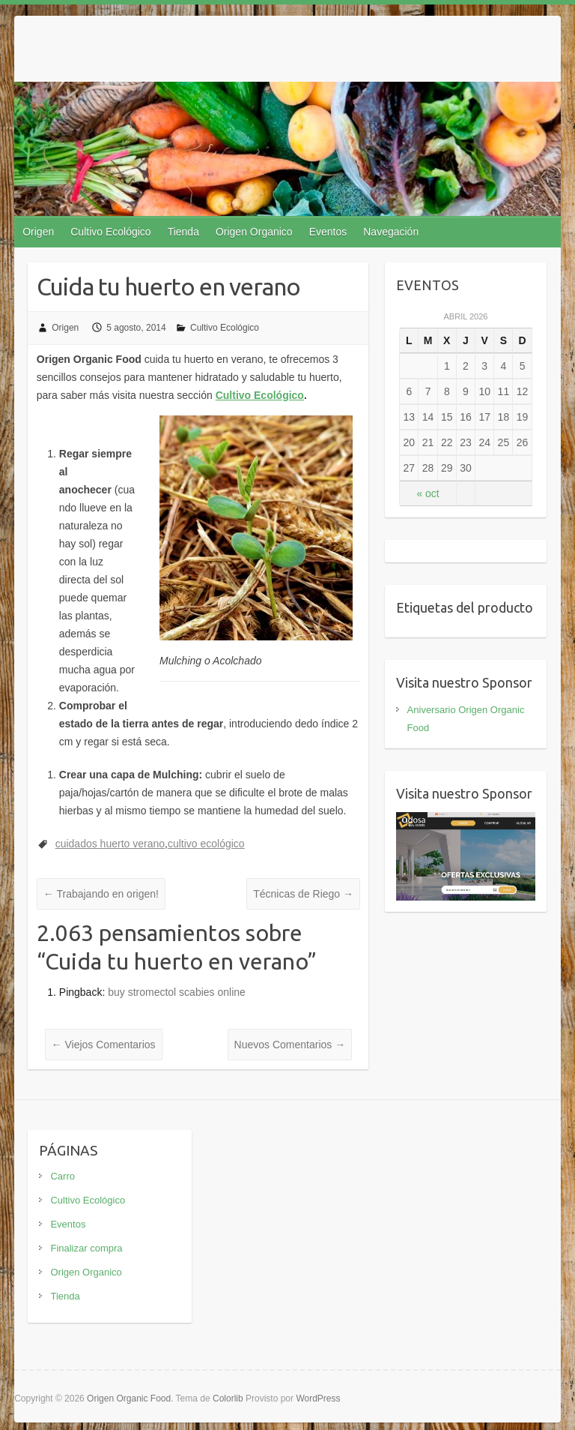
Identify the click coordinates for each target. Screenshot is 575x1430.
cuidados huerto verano (110, 844)
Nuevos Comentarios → (290, 1045)
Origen (38, 232)
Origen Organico (254, 232)
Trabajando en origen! (101, 894)
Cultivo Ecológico (110, 232)
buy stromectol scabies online (177, 992)
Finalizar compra (86, 1248)
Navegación (391, 232)
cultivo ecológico (206, 844)
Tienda (183, 232)
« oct (427, 493)
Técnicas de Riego (303, 894)
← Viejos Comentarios (104, 1045)
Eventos (328, 232)
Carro (62, 1176)
